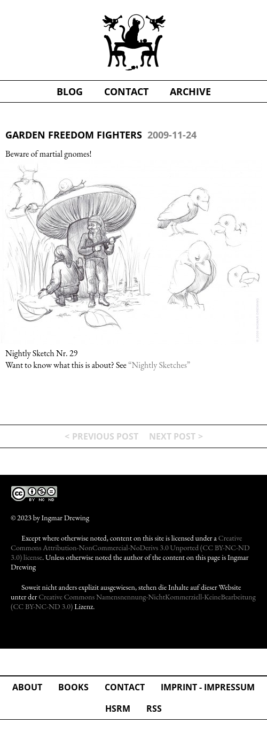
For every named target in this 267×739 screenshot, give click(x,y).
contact (126, 91)
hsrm (117, 708)
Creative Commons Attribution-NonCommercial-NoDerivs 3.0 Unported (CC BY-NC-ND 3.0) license (130, 547)
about (27, 687)
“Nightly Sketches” (159, 365)
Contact (125, 687)
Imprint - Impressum (208, 687)
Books (73, 687)
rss (154, 708)
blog (70, 91)
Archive (190, 91)
